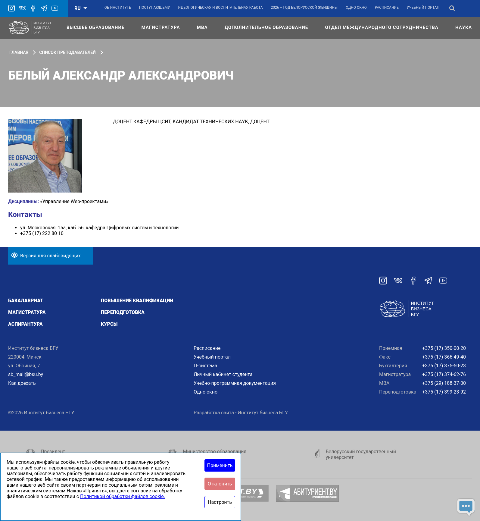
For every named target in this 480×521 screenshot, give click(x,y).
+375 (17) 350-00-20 (444, 348)
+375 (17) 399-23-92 (444, 392)
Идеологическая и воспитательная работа (220, 7)
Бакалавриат (25, 300)
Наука (463, 27)
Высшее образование (95, 27)
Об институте (117, 7)
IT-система (205, 366)
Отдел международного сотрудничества (381, 27)
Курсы (109, 324)
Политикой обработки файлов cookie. (122, 496)
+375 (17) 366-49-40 (444, 357)
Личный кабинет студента (223, 374)
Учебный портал (423, 7)
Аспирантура (25, 324)
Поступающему (154, 7)
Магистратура (161, 27)
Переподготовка (123, 312)
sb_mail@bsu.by (25, 374)
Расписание (387, 7)
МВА (202, 27)
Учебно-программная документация (235, 383)
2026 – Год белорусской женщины (304, 7)
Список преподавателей (67, 52)
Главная (18, 52)
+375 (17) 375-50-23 (444, 366)
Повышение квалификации (137, 300)
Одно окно (356, 7)
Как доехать (22, 383)
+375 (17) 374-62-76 (444, 374)
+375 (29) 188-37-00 (444, 383)
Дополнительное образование (266, 27)
